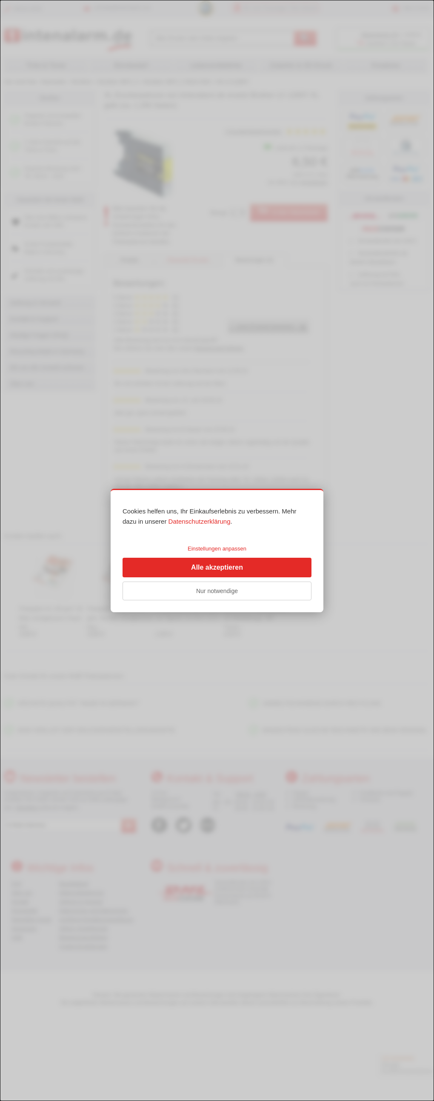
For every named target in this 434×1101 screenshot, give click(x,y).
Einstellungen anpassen (217, 548)
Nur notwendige (217, 591)
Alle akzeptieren (217, 567)
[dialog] (217, 550)
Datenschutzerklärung (199, 521)
